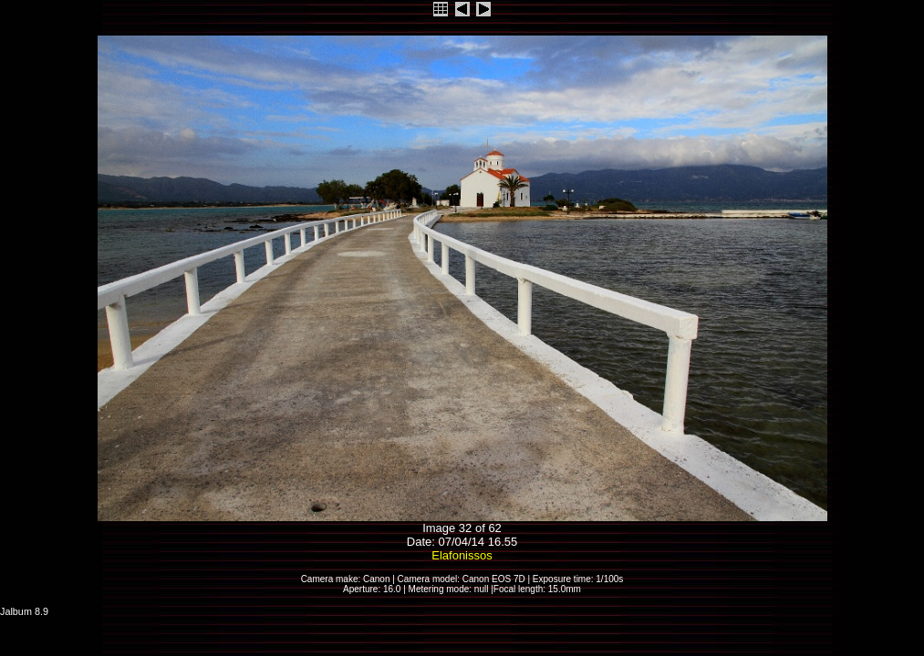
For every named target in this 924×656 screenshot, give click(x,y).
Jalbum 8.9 (24, 611)
